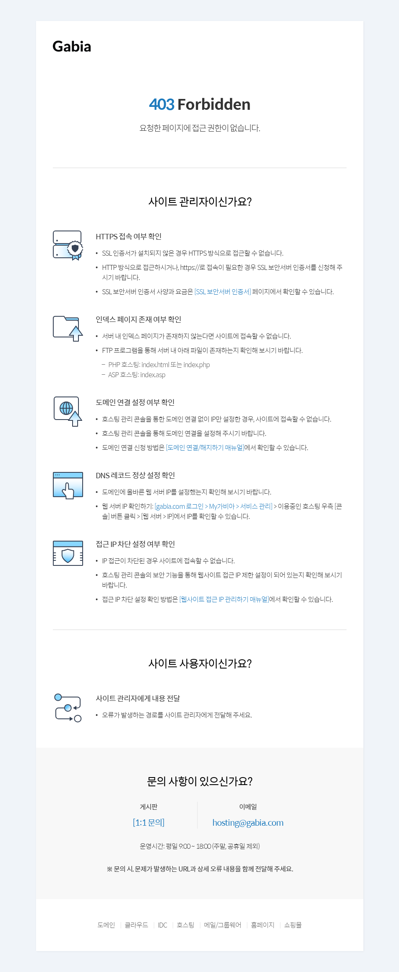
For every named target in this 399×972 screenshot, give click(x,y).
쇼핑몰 (293, 925)
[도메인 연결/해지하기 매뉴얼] (205, 447)
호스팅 (185, 925)
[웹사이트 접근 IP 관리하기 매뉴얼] (224, 599)
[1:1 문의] (148, 822)
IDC (162, 925)
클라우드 (136, 925)
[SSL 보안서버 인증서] (222, 291)
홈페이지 (262, 925)
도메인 (106, 925)
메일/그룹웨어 (222, 925)
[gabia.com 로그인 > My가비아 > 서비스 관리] (213, 506)
